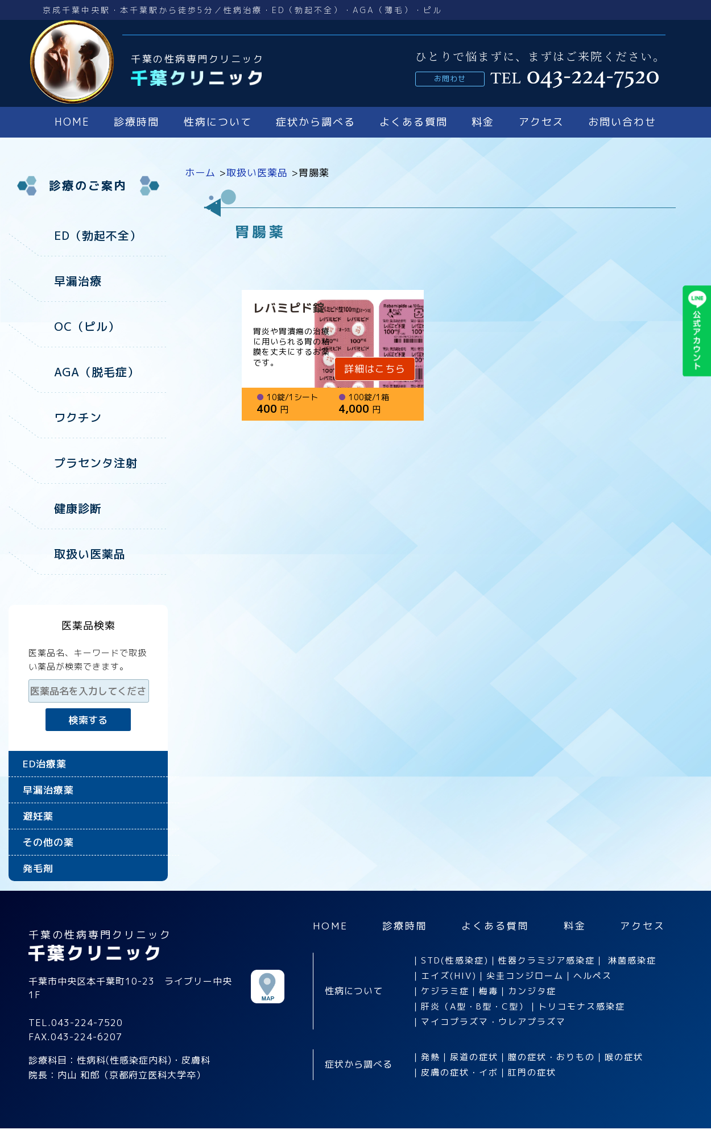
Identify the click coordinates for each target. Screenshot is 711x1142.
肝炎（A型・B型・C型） (474, 1006)
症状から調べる (316, 122)
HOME (72, 122)
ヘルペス (592, 976)
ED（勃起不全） (98, 235)
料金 (483, 122)
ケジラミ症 (445, 991)
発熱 (430, 1057)
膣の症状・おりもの (551, 1057)
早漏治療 (78, 281)
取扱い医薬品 (90, 554)
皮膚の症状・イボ (459, 1072)
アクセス (541, 122)
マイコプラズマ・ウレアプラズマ (493, 1022)
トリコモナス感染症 (581, 1006)
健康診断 (78, 508)
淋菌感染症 (632, 960)
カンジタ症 (532, 991)
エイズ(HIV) (449, 976)
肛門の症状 (532, 1072)
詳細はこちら (375, 368)
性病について (218, 122)
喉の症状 (624, 1057)
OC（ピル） (87, 326)
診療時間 (136, 122)
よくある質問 (413, 122)
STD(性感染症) (455, 960)
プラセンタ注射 (96, 463)
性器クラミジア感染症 (546, 960)
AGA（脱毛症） (96, 372)
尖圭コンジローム (525, 976)
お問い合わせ (622, 122)
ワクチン (78, 417)
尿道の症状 (474, 1057)
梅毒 (488, 991)
